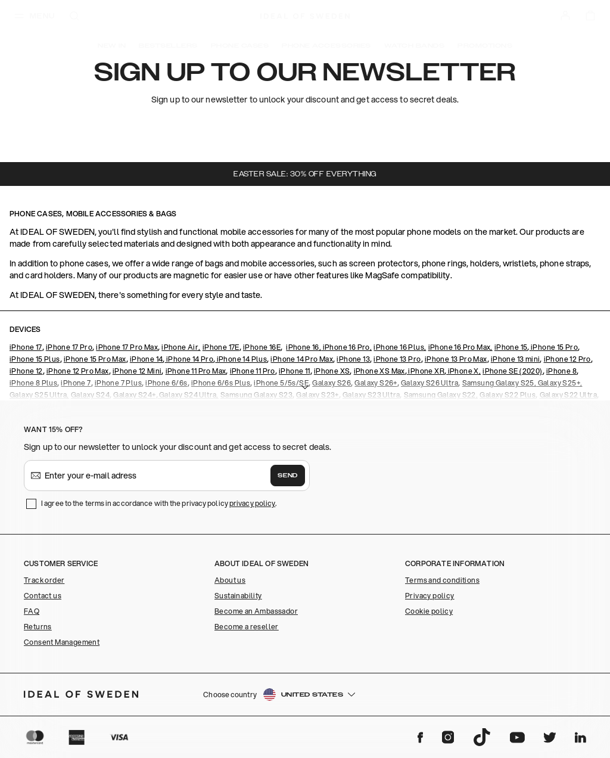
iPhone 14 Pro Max (301, 359)
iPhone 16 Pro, (346, 347)
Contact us (42, 596)
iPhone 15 (511, 347)
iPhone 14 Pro (189, 359)
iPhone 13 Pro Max (456, 359)
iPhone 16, (303, 347)
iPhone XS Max (379, 371)
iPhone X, (463, 371)
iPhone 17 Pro (69, 347)
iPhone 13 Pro (397, 359)
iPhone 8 (561, 371)
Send (288, 476)
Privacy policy (430, 596)
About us (229, 580)
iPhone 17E (221, 347)
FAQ (31, 611)
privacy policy (252, 503)
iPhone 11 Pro (252, 371)
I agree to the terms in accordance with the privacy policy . (158, 503)
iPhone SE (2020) (512, 371)
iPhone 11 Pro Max (196, 371)
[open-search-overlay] (74, 17)
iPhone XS (332, 371)
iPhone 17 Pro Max (127, 347)
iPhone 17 (26, 347)
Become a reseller (246, 627)
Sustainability (238, 596)
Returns (38, 627)
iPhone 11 (294, 371)
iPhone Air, (180, 347)
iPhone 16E (262, 347)
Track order (44, 580)
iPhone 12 (26, 371)
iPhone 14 (146, 359)
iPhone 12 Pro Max (77, 371)
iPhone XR (425, 371)
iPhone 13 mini (515, 359)
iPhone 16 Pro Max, (460, 347)
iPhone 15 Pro (554, 347)
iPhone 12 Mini (137, 371)
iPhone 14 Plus (241, 359)
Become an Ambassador (256, 611)
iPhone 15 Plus (35, 359)
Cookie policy (429, 611)
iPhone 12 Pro (567, 359)
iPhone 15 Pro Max (95, 359)
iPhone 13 (353, 359)
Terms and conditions (442, 580)
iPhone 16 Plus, (400, 347)
